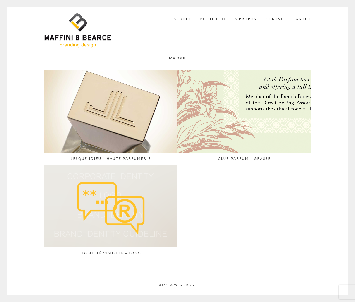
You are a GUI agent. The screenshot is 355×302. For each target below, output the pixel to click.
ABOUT (303, 19)
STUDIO (182, 19)
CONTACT (276, 19)
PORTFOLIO (212, 19)
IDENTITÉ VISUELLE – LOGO (110, 253)
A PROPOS (246, 19)
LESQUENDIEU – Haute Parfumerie (111, 158)
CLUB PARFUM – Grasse (244, 158)
